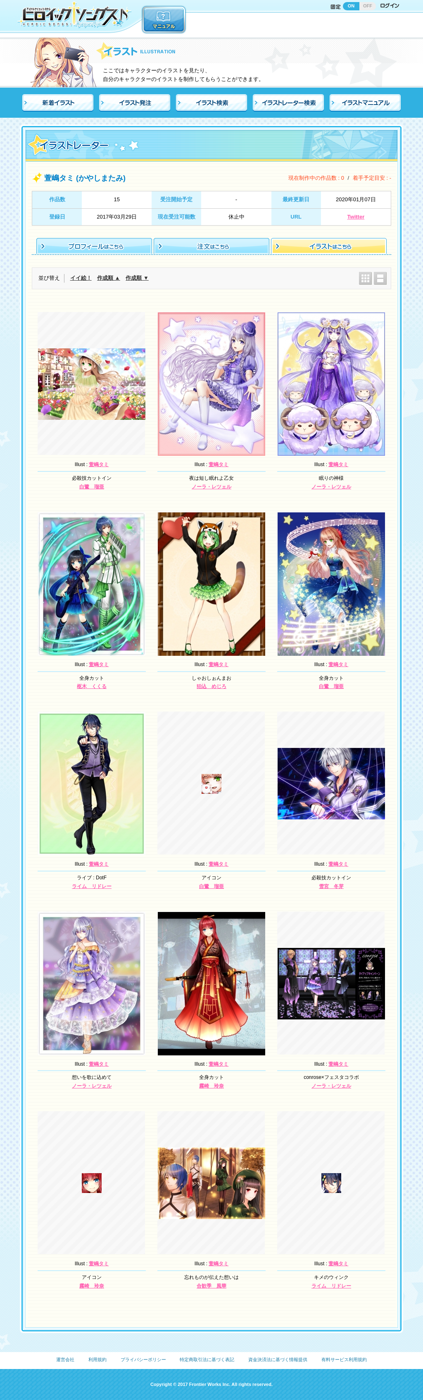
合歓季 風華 (211, 1286)
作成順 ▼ (137, 278)
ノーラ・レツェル (211, 487)
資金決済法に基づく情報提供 (277, 1359)
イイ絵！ (81, 278)
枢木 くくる (92, 686)
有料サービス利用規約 (344, 1359)
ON (351, 5)
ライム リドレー (92, 886)
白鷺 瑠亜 (91, 487)
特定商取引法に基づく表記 (207, 1359)
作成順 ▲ (108, 278)
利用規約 (97, 1359)
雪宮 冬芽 (331, 886)
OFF (367, 5)
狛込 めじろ (211, 686)
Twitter (356, 217)
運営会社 (65, 1359)
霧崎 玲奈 (211, 1086)
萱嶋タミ (99, 464)
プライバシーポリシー (143, 1359)
